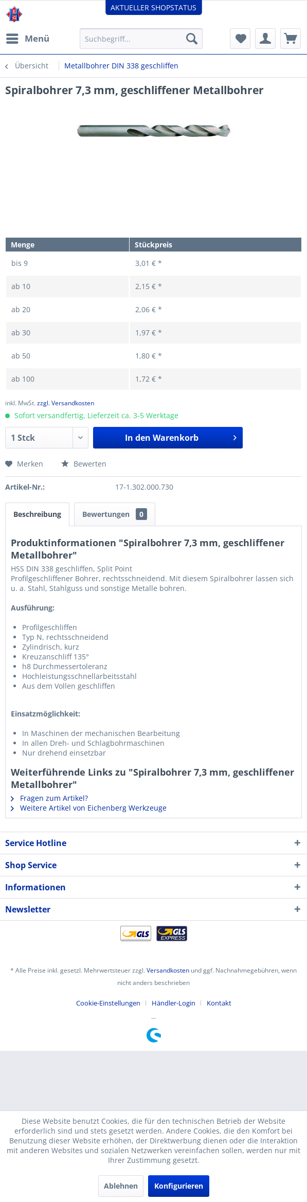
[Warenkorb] (290, 38)
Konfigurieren (178, 1186)
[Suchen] (192, 38)
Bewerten (83, 464)
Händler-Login (173, 1003)
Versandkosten (168, 970)
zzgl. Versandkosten (65, 403)
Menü (27, 37)
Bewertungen (114, 514)
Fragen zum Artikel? (49, 798)
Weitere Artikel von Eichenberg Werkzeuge (89, 808)
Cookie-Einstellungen (108, 1003)
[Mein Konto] (265, 38)
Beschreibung (37, 514)
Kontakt (219, 1003)
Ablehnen (121, 1186)
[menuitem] (27, 38)
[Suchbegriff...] (141, 38)
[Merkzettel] (240, 38)
